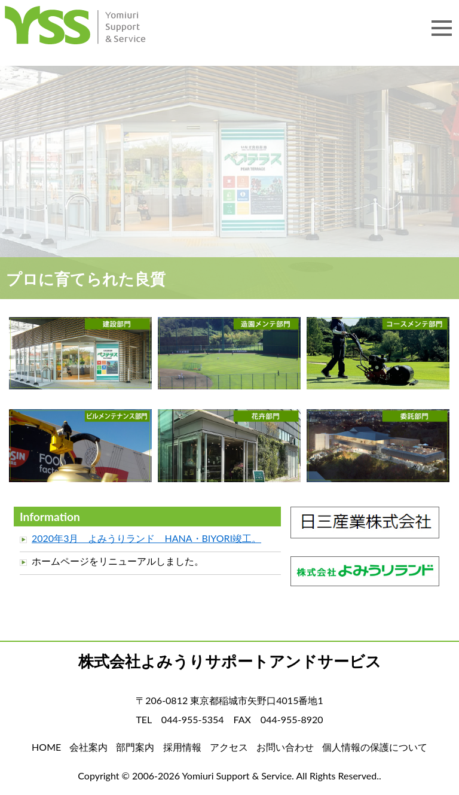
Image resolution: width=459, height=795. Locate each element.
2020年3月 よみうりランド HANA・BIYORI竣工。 (146, 538)
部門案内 (135, 747)
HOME (89, 28)
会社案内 (88, 747)
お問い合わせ (285, 747)
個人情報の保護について (374, 747)
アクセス (229, 747)
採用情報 (182, 747)
